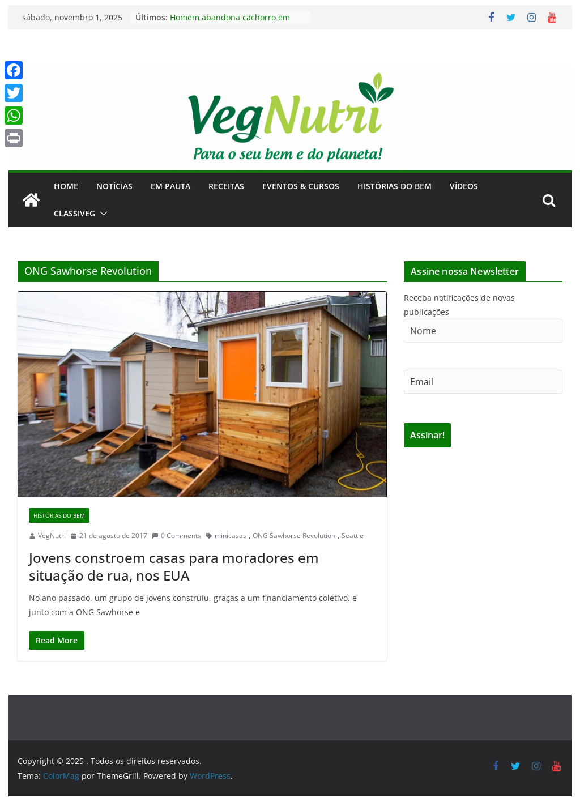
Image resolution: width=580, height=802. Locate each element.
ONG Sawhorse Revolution (294, 535)
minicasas (230, 535)
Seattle (353, 535)
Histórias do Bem (394, 186)
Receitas (226, 186)
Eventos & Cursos (300, 186)
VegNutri (52, 535)
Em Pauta (170, 186)
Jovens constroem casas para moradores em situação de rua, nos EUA (174, 566)
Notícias (114, 186)
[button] (101, 213)
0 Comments (176, 535)
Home (66, 186)
